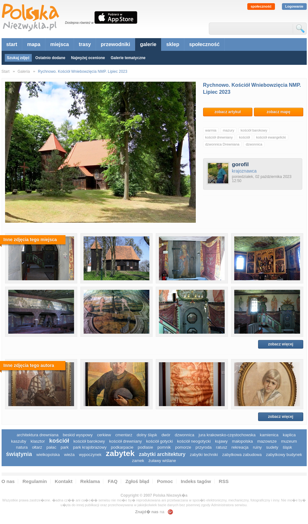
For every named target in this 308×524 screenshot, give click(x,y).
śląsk (287, 447)
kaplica (289, 434)
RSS (224, 481)
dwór (165, 434)
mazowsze (267, 441)
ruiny (257, 447)
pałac (51, 447)
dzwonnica (254, 144)
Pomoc (165, 481)
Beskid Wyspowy (78, 434)
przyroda (203, 447)
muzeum (289, 441)
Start (6, 71)
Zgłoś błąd (137, 481)
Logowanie (294, 6)
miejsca (59, 44)
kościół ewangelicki (271, 137)
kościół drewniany (219, 137)
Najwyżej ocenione (88, 58)
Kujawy (221, 441)
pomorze (183, 447)
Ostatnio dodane (50, 58)
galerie (148, 44)
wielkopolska (48, 454)
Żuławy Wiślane (162, 460)
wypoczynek (90, 454)
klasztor (38, 441)
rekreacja (239, 447)
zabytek (120, 453)
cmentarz (123, 434)
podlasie (145, 447)
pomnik (164, 447)
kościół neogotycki (194, 441)
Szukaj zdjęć (18, 58)
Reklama (90, 481)
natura (22, 447)
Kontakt (63, 481)
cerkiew (104, 434)
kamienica (269, 434)
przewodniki (115, 44)
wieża (69, 454)
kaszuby (18, 441)
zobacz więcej (280, 344)
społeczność (260, 6)
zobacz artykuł (228, 112)
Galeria (23, 71)
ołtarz (37, 447)
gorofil (240, 164)
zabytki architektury (162, 454)
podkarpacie (122, 447)
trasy (85, 44)
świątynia (19, 454)
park (65, 447)
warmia (210, 130)
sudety (272, 447)
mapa (33, 44)
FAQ (113, 481)
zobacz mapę (279, 112)
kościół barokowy (254, 130)
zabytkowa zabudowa (242, 454)
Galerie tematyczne (128, 58)
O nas (8, 481)
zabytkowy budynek (284, 454)
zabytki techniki (204, 454)
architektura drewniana (37, 434)
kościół (244, 137)
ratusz (221, 447)
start (11, 44)
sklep (172, 44)
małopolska (242, 441)
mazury (228, 130)
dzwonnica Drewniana (222, 144)
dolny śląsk (147, 434)
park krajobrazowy (90, 447)
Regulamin (35, 481)
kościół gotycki (159, 441)
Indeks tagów (196, 481)
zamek (138, 460)
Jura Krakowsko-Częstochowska (227, 434)
